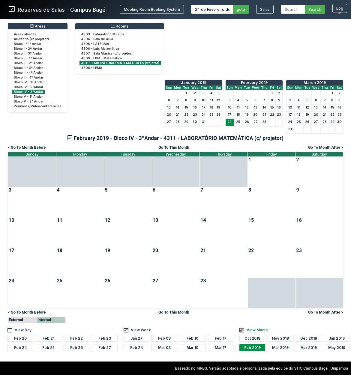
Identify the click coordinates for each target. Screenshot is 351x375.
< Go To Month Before (27, 147)
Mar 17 (220, 347)
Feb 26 (76, 347)
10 (204, 100)
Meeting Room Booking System (152, 9)
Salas (265, 9)
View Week (141, 330)
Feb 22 (76, 338)
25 (211, 115)
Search (314, 9)
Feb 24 (20, 347)
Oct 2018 (252, 338)
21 (177, 115)
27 (169, 122)
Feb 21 (48, 338)
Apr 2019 (309, 347)
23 (195, 115)
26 (218, 115)
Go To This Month (173, 147)
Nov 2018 (280, 338)
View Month (257, 330)
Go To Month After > (325, 147)
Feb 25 (48, 347)
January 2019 (193, 82)
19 (218, 107)
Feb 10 (192, 338)
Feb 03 (164, 338)
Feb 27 (104, 347)
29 (186, 122)
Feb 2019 (252, 347)
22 (186, 115)
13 (169, 107)
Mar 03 (164, 347)
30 (195, 122)
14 (177, 107)
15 (186, 107)
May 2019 (336, 347)
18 (211, 107)
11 (211, 100)
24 (204, 115)
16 (195, 107)
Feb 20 (20, 338)
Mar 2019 (280, 347)
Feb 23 (104, 338)
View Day (23, 330)
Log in (339, 9)
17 (204, 107)
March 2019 (315, 82)
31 (204, 122)
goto (241, 9)
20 (169, 115)
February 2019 (254, 82)
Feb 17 (220, 338)
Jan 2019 (337, 338)
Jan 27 (136, 338)
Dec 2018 (308, 338)
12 (218, 100)
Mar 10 (192, 347)
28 (178, 122)
